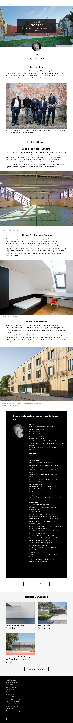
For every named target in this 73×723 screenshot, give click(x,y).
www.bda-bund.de (12, 706)
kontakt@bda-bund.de (13, 704)
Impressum (9, 708)
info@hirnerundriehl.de (37, 436)
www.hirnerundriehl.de (37, 438)
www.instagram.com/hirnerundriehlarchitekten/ (44, 441)
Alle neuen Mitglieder (36, 669)
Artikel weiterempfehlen (36, 584)
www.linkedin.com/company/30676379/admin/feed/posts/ (48, 443)
